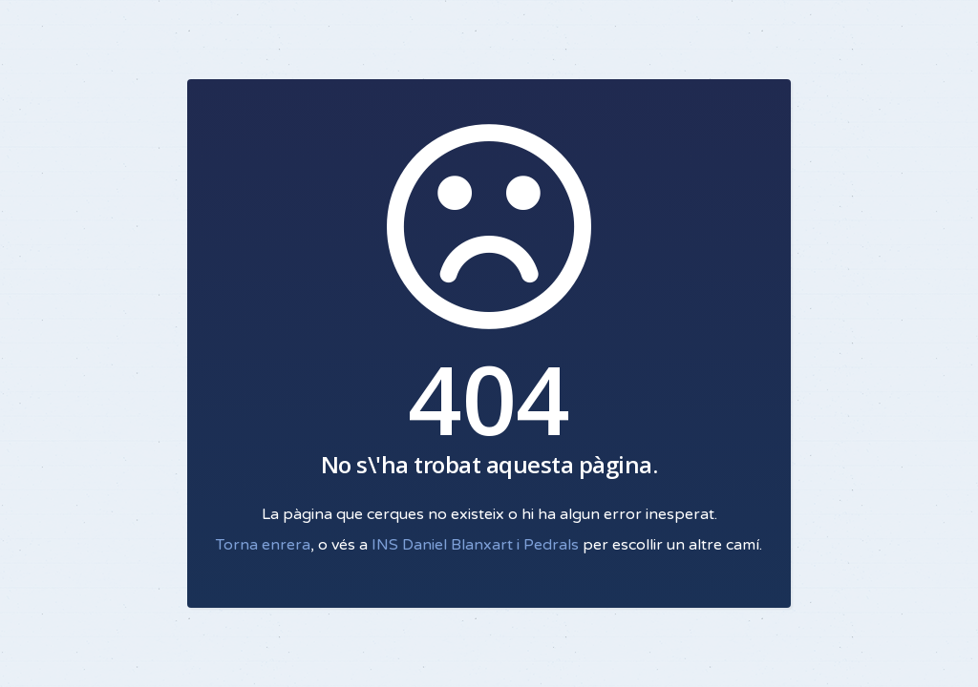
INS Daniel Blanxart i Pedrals (475, 544)
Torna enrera (263, 544)
